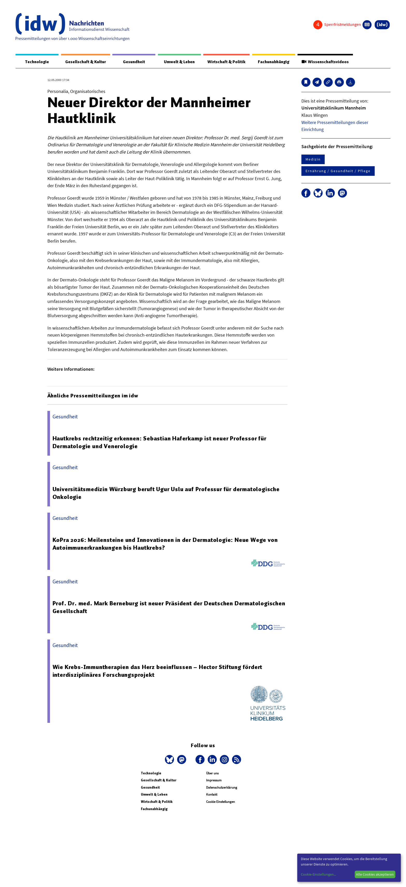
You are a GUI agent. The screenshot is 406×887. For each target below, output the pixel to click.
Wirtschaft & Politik (226, 62)
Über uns (212, 773)
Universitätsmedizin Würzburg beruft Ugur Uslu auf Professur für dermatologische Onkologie (166, 493)
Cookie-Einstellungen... (318, 874)
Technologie (37, 62)
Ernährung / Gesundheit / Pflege (338, 171)
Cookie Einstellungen (220, 801)
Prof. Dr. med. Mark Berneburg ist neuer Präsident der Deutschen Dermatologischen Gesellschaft (169, 607)
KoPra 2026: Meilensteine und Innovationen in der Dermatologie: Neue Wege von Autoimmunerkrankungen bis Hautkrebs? (165, 543)
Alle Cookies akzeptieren (375, 874)
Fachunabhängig (273, 62)
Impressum (214, 780)
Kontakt (211, 794)
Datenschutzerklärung (221, 787)
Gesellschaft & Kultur (85, 62)
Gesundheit (134, 62)
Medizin (313, 159)
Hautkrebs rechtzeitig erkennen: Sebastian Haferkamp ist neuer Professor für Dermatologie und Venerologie (159, 442)
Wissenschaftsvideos (325, 62)
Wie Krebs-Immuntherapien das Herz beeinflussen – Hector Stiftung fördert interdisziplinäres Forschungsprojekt (158, 671)
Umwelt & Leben (179, 62)
